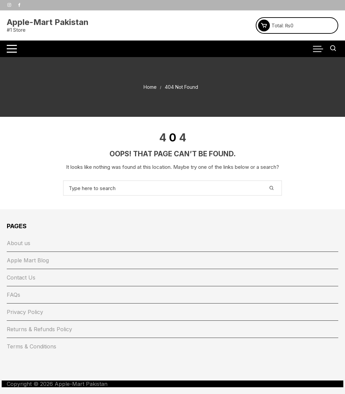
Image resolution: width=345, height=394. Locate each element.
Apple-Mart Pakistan (48, 22)
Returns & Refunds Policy (39, 329)
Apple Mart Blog (28, 260)
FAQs (13, 294)
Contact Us (21, 277)
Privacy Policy (25, 312)
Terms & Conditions (31, 346)
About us (18, 243)
